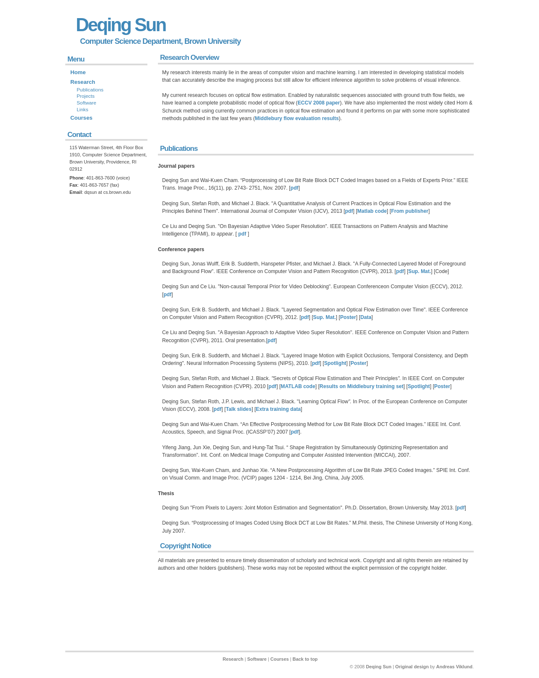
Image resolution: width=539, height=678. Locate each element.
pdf (295, 188)
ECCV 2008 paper (319, 103)
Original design (412, 666)
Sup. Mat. (419, 271)
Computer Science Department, (131, 41)
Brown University (212, 41)
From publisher (409, 211)
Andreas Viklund (454, 666)
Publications (178, 149)
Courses (81, 118)
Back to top (305, 659)
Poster (348, 317)
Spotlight (335, 363)
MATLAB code (298, 386)
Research (82, 82)
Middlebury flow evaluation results (297, 118)
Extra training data (278, 409)
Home (77, 72)
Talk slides (238, 409)
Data (365, 317)
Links (82, 110)
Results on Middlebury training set (361, 386)
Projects (86, 96)
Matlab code (372, 211)
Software (86, 103)
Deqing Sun (120, 24)
